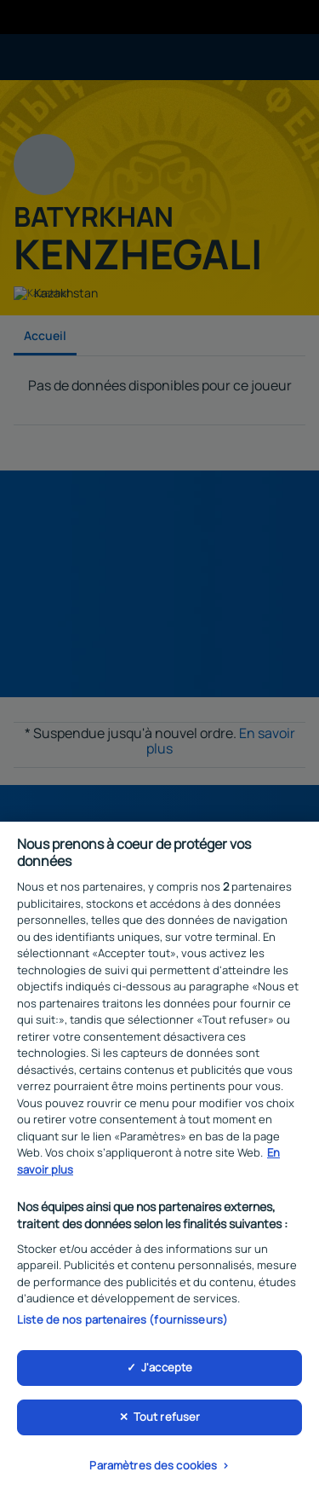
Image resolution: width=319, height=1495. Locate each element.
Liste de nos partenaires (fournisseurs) (122, 1323)
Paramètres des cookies (153, 1469)
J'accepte (166, 1371)
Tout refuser (167, 1421)
